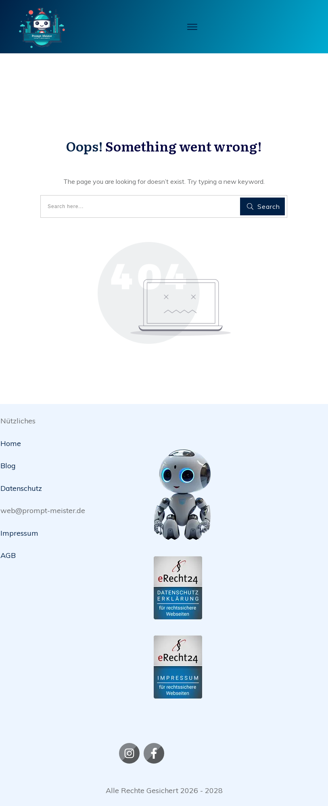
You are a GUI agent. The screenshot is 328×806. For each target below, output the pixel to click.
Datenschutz (21, 488)
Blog (8, 465)
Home (10, 443)
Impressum (19, 533)
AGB (8, 555)
